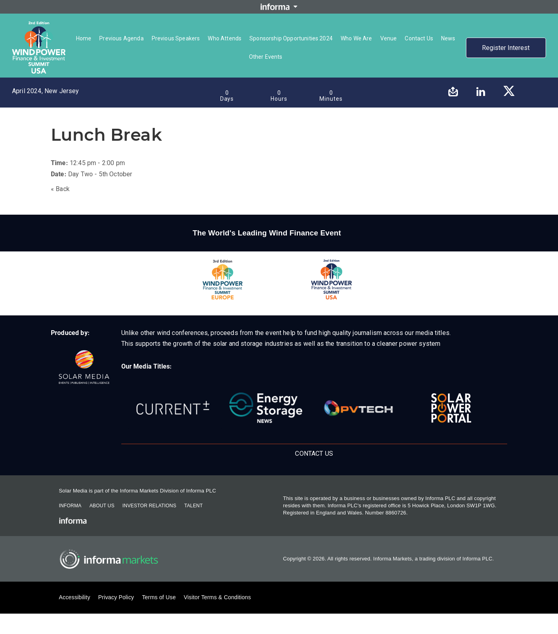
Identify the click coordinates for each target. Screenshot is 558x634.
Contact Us (314, 453)
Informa (70, 505)
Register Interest (506, 48)
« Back (60, 189)
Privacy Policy (116, 597)
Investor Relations (149, 505)
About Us (101, 505)
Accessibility (74, 597)
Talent (193, 505)
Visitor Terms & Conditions (217, 597)
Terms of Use (159, 597)
